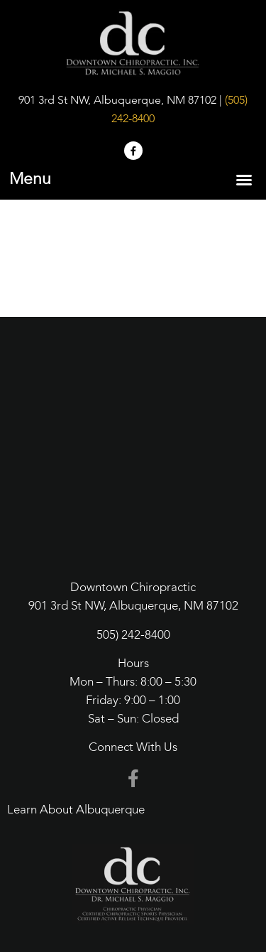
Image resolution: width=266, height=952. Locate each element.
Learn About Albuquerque (76, 810)
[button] (244, 180)
